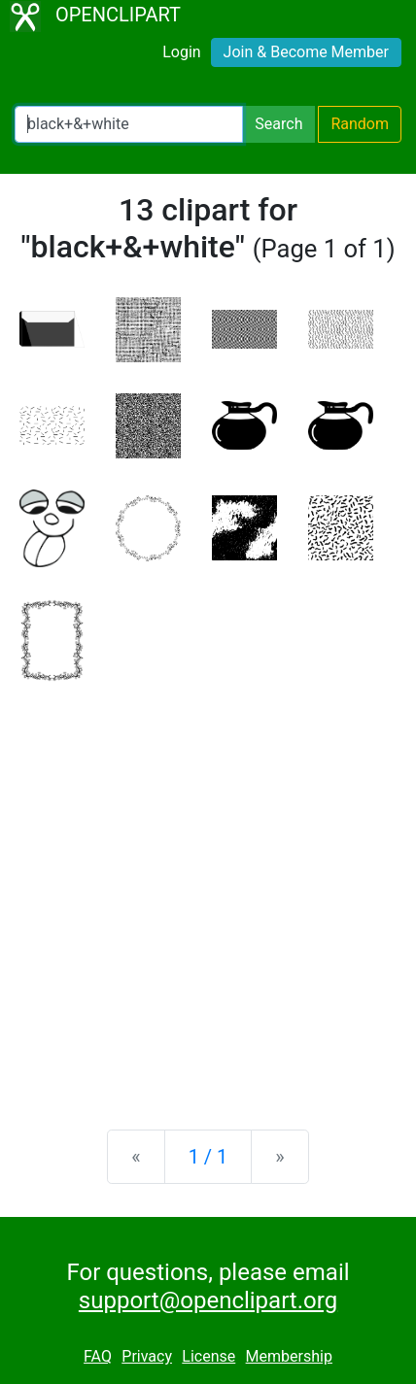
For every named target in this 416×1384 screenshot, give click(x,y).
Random (359, 124)
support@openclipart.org (208, 1300)
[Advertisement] (208, 890)
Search (278, 124)
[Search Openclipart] (129, 124)
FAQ (98, 1356)
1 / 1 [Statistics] (208, 1156)
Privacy (146, 1356)
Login (181, 52)
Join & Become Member (306, 52)
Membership (289, 1356)
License (208, 1356)
